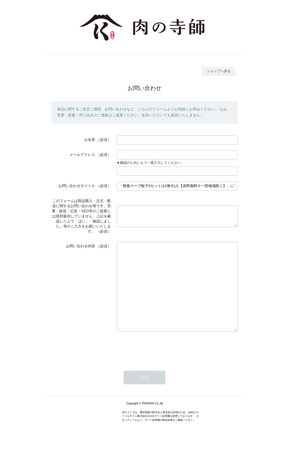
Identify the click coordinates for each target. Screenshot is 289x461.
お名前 (89, 140)
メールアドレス (82, 155)
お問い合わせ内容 (80, 246)
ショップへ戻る (219, 71)
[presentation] (159, 365)
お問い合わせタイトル (76, 186)
